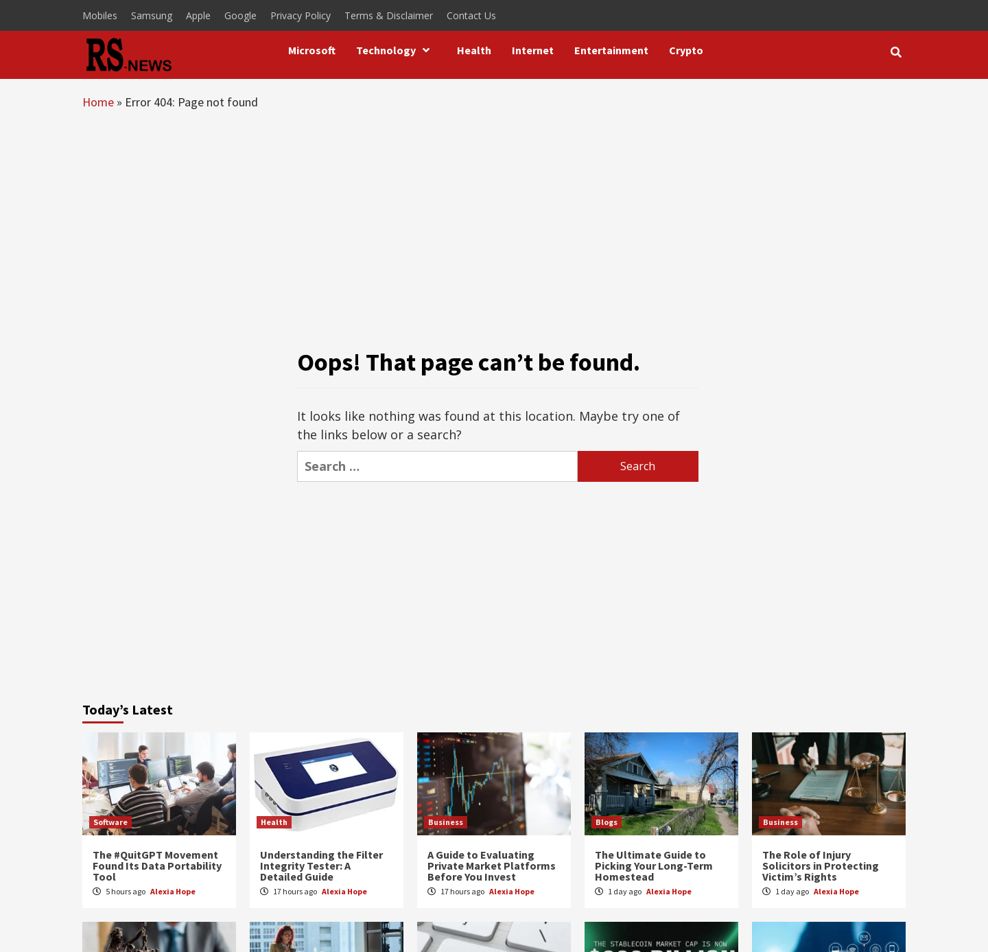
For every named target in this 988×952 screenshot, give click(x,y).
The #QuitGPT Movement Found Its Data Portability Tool (157, 865)
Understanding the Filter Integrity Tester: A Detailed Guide (321, 865)
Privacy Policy (300, 15)
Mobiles (99, 15)
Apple (198, 15)
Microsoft (312, 50)
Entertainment (611, 50)
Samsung (151, 15)
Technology (396, 50)
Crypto (686, 50)
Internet (533, 50)
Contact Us (471, 15)
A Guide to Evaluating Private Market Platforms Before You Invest (491, 865)
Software (110, 822)
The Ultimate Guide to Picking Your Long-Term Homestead (654, 865)
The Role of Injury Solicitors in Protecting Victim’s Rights (820, 865)
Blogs (607, 822)
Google (240, 15)
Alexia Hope (173, 891)
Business (445, 822)
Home (98, 102)
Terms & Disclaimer (388, 15)
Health (474, 50)
